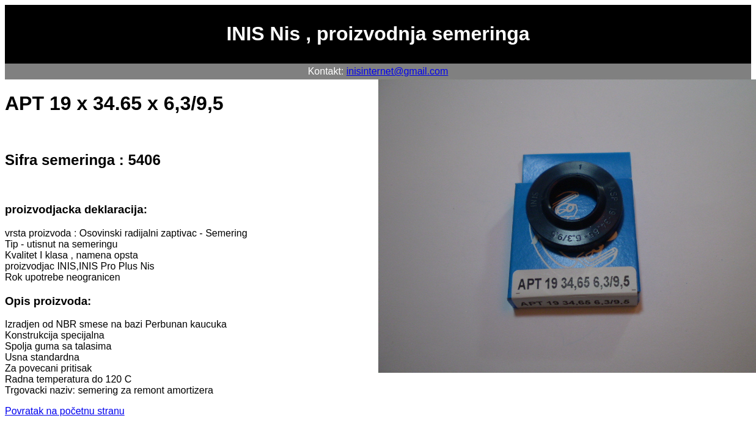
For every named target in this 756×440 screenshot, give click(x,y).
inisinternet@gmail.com (398, 71)
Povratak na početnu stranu (65, 411)
